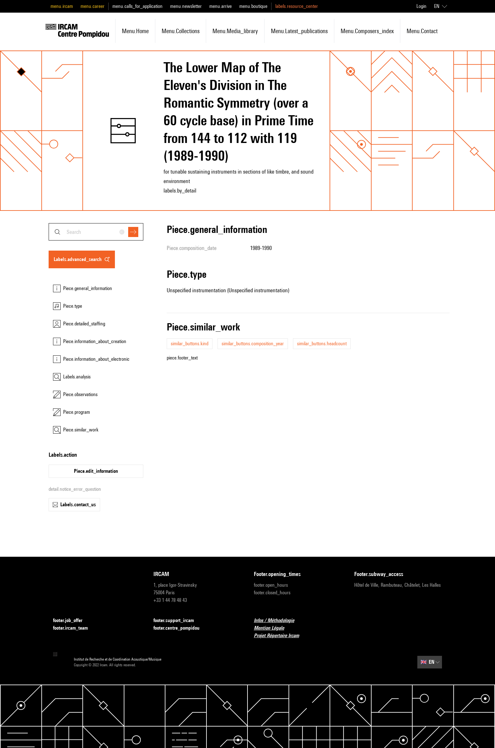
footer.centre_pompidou (180, 628)
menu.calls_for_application (137, 6)
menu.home (135, 30)
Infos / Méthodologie (278, 620)
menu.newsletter (186, 6)
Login (421, 6)
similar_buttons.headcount (322, 344)
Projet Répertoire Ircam (280, 635)
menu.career (92, 6)
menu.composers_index (367, 30)
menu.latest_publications (299, 30)
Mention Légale (273, 628)
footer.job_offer (71, 620)
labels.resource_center (296, 6)
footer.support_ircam (177, 620)
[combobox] (96, 231)
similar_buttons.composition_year (253, 344)
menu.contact (422, 30)
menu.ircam (62, 6)
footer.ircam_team (74, 628)
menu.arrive (220, 6)
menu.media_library (235, 30)
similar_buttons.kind (189, 344)
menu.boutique (253, 6)
